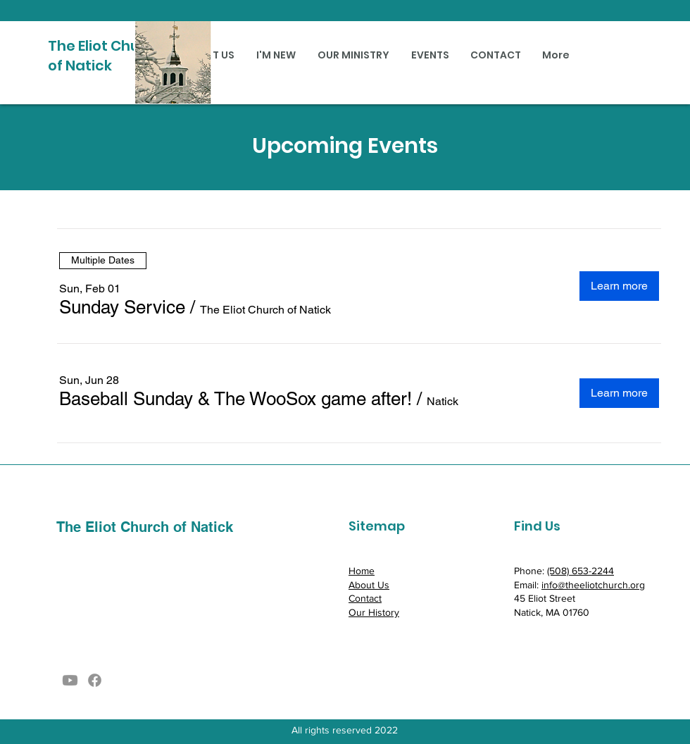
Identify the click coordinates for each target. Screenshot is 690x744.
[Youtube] (70, 680)
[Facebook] (95, 680)
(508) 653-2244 (580, 570)
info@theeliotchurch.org (593, 584)
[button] (122, 307)
